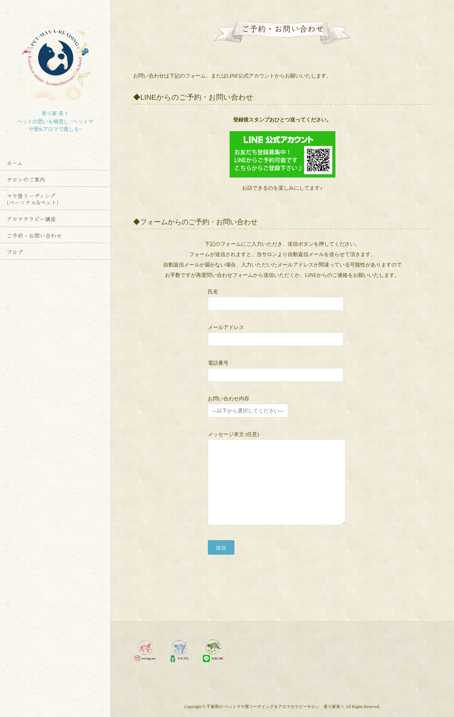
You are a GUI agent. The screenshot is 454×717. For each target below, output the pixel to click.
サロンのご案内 (26, 179)
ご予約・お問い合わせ (34, 235)
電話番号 (275, 369)
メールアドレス (275, 334)
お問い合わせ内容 (248, 405)
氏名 (275, 298)
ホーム (15, 162)
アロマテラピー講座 (31, 219)
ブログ (15, 252)
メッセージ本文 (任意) (282, 480)
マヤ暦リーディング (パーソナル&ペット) (33, 198)
